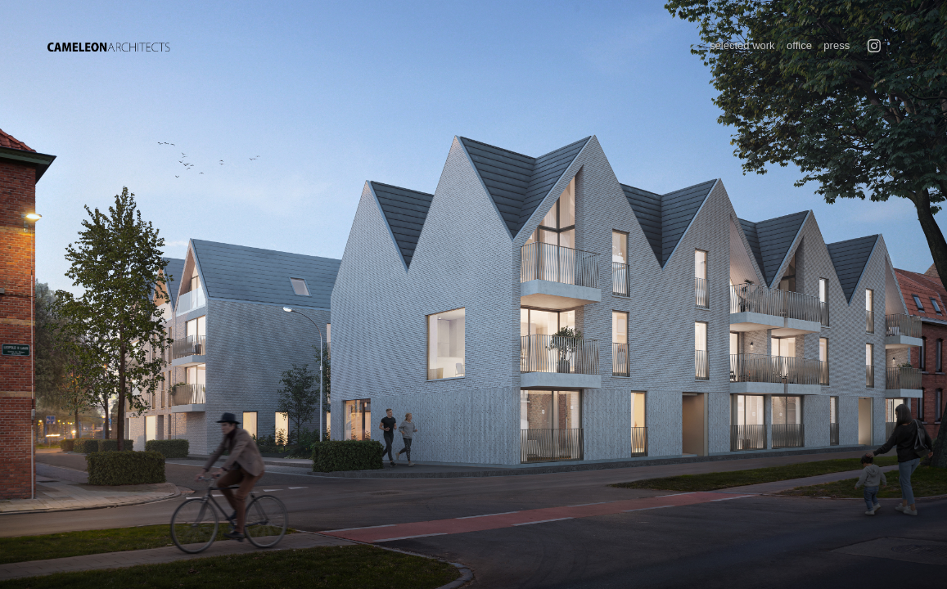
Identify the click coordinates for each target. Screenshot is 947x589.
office (799, 45)
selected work (742, 45)
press (836, 45)
